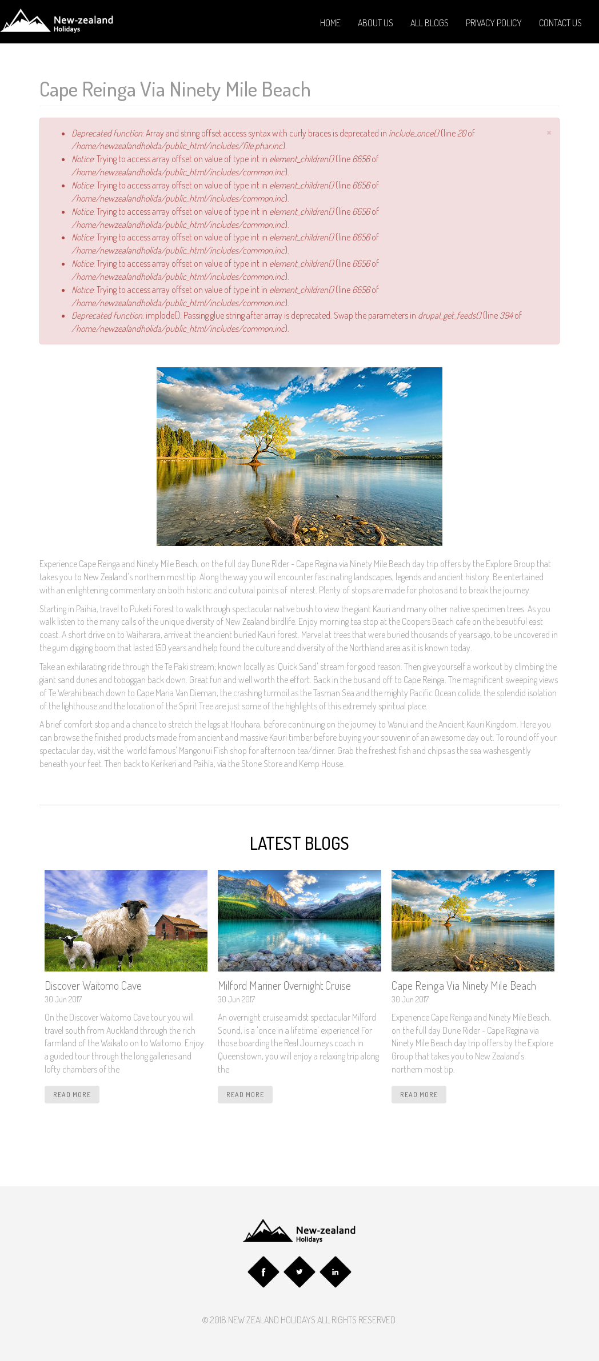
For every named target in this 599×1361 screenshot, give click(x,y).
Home (330, 23)
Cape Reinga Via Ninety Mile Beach (464, 985)
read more (72, 1094)
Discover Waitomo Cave (93, 985)
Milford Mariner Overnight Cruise (284, 985)
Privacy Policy (494, 23)
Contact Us (560, 23)
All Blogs (429, 23)
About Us (375, 23)
